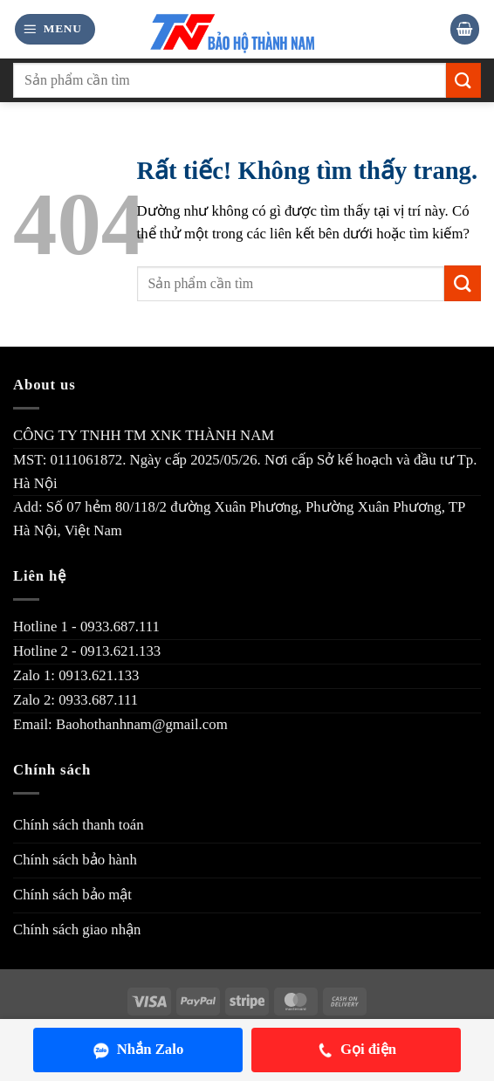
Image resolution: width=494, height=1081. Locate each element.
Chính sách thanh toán (78, 824)
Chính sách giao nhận (77, 929)
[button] (55, 29)
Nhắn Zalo (138, 1049)
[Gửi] (463, 80)
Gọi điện (356, 1049)
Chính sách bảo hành (75, 859)
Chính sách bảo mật (72, 894)
